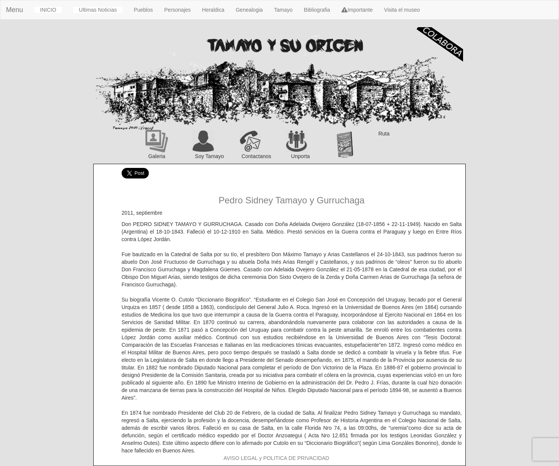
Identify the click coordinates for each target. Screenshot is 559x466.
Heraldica (213, 10)
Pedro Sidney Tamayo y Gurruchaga (291, 200)
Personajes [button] (177, 10)
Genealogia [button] (249, 10)
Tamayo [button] (283, 10)
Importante (357, 10)
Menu (14, 10)
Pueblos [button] (143, 10)
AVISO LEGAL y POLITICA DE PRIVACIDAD (276, 458)
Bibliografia (317, 10)
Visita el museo (402, 10)
